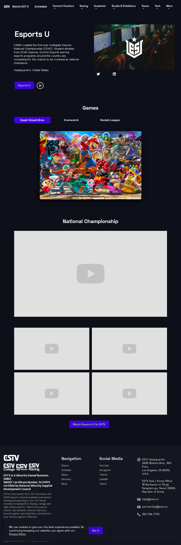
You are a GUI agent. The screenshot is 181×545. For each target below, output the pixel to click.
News (64, 483)
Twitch (103, 483)
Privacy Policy (17, 534)
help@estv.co (150, 499)
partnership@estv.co (155, 507)
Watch (65, 465)
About (64, 474)
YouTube (104, 465)
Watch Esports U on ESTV (89, 424)
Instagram (105, 470)
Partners (66, 479)
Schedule (66, 470)
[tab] (32, 120)
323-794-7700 (151, 514)
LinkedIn (103, 479)
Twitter (103, 474)
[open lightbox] (41, 85)
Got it (95, 530)
